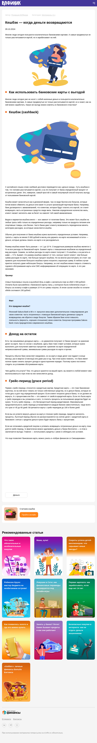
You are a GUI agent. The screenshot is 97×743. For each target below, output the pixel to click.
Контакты (17, 719)
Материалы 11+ (49, 15)
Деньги (16, 495)
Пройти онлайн (29, 515)
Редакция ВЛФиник (19, 15)
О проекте (6, 719)
